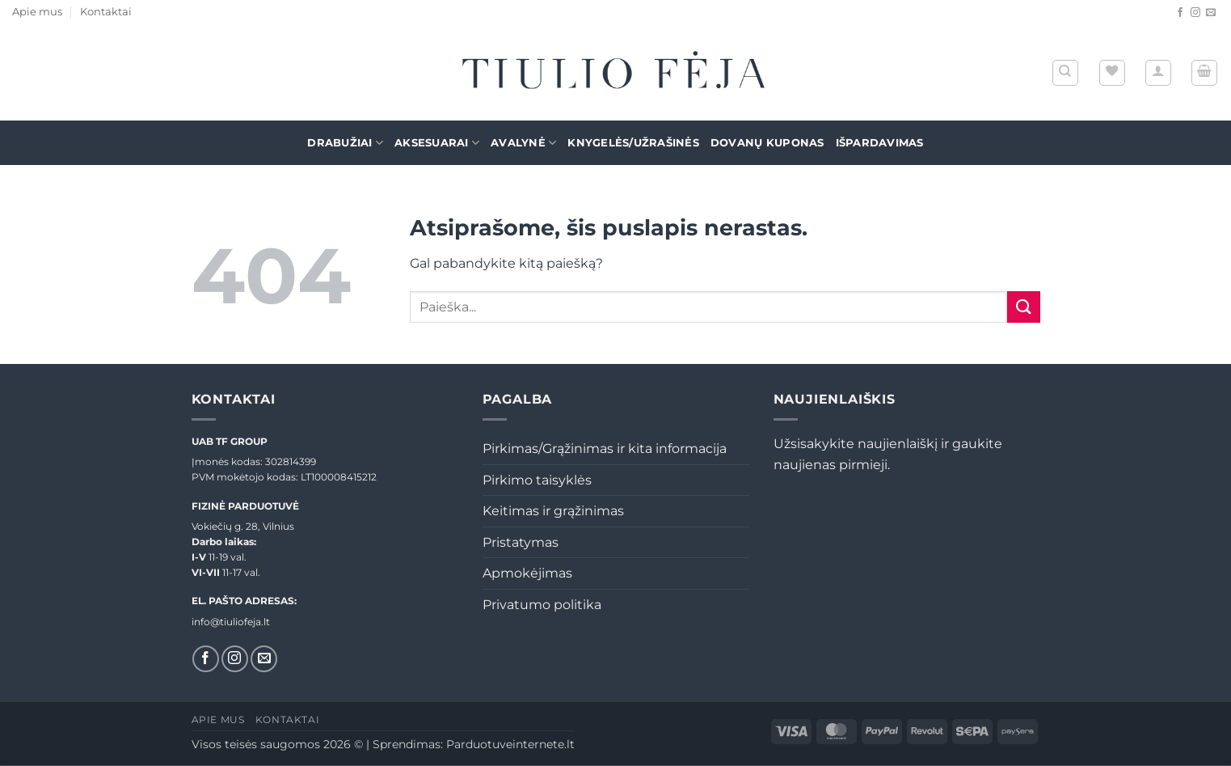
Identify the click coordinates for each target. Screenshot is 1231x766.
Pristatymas (521, 542)
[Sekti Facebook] (1180, 13)
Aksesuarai (436, 142)
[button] (1158, 73)
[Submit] (1023, 307)
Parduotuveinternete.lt (510, 744)
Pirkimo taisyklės (537, 480)
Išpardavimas (880, 143)
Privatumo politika (542, 604)
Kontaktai (106, 12)
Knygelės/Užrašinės (633, 143)
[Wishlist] (1112, 73)
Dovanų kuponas (767, 143)
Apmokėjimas (527, 573)
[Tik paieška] (1065, 73)
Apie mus (37, 12)
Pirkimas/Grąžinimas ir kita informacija (605, 448)
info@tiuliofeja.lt (231, 622)
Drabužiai (345, 142)
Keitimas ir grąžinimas (553, 510)
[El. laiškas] (1211, 13)
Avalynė (523, 142)
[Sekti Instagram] (1195, 13)
